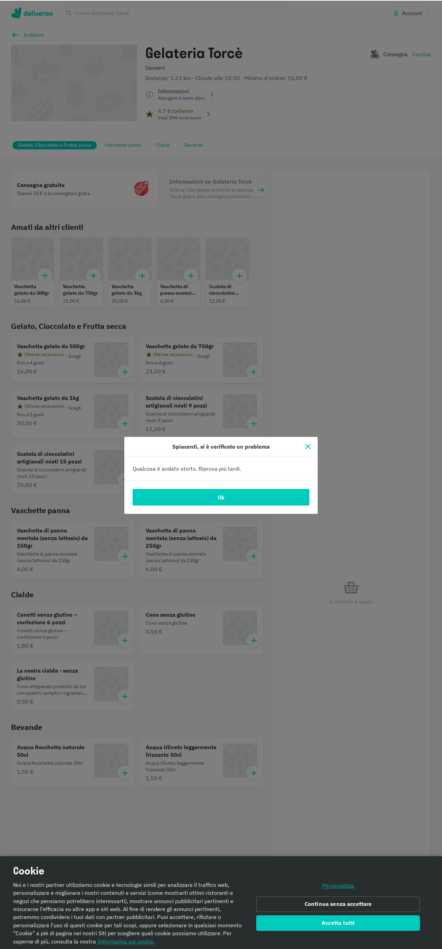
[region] (221, 902)
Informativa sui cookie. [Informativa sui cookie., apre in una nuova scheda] (126, 940)
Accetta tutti (338, 922)
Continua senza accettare (338, 903)
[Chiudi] (308, 446)
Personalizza (338, 884)
